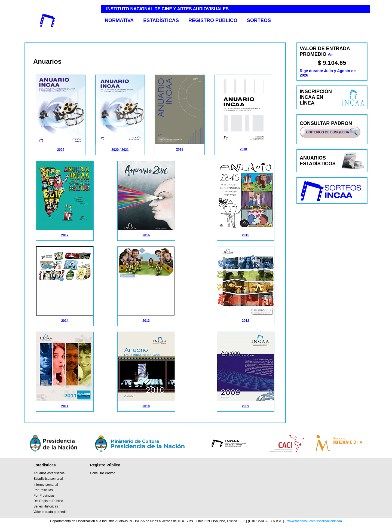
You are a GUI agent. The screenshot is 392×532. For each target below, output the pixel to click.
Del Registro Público (48, 501)
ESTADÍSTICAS (161, 20)
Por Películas (43, 490)
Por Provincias (43, 495)
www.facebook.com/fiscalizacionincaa (314, 521)
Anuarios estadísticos (49, 473)
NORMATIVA (119, 20)
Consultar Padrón (102, 473)
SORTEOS (259, 20)
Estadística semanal (48, 479)
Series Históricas (45, 506)
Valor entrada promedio (50, 512)
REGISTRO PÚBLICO (212, 20)
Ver (330, 55)
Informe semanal (45, 485)
